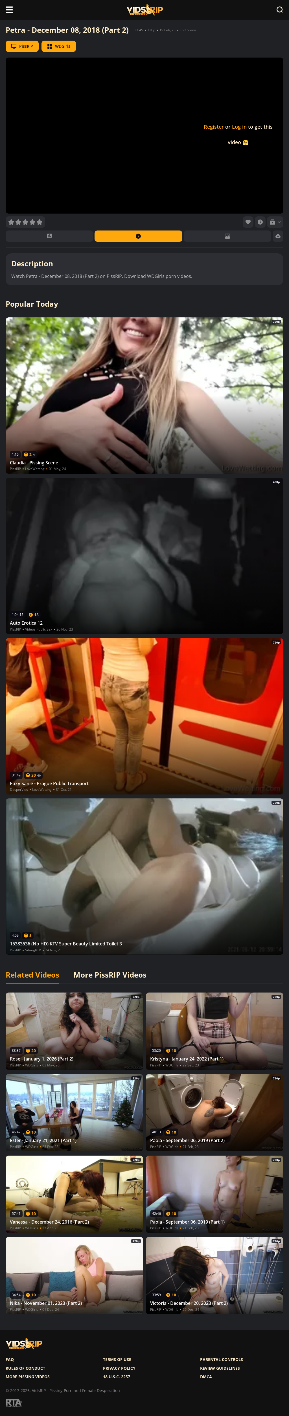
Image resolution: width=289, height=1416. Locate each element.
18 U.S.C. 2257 (116, 1376)
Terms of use (117, 1359)
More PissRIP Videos (109, 975)
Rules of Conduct (25, 1368)
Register (214, 126)
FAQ (10, 1359)
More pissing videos (28, 1376)
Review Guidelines (220, 1368)
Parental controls (221, 1359)
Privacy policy (119, 1368)
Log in (239, 126)
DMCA (206, 1376)
